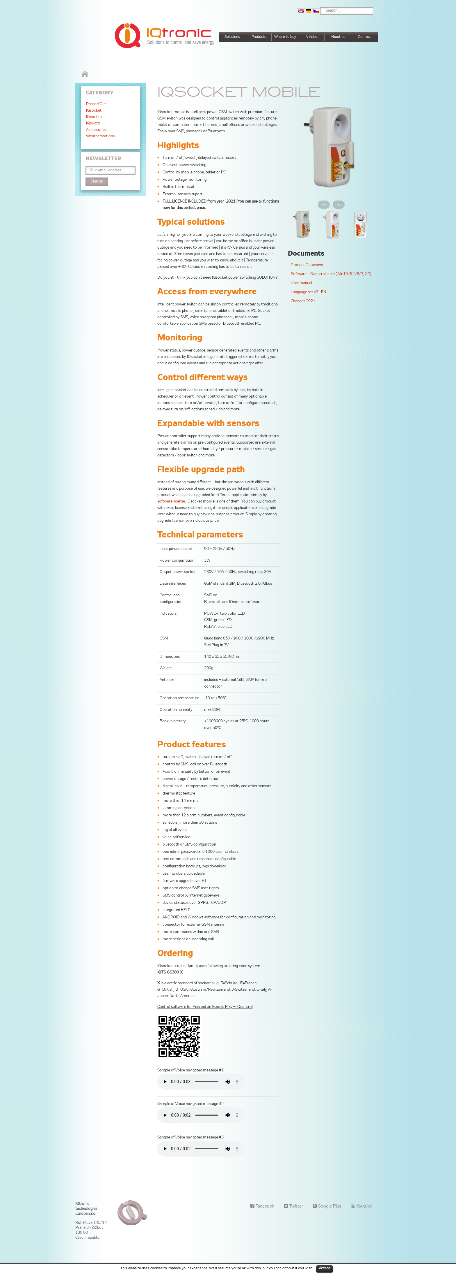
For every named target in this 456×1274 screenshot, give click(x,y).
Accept (324, 1268)
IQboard (93, 123)
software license (171, 501)
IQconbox (94, 117)
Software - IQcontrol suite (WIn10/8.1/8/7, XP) (331, 274)
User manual (301, 283)
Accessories (96, 130)
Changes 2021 (303, 301)
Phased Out (96, 104)
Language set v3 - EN (308, 292)
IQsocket (93, 110)
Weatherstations (100, 136)
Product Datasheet (307, 265)
